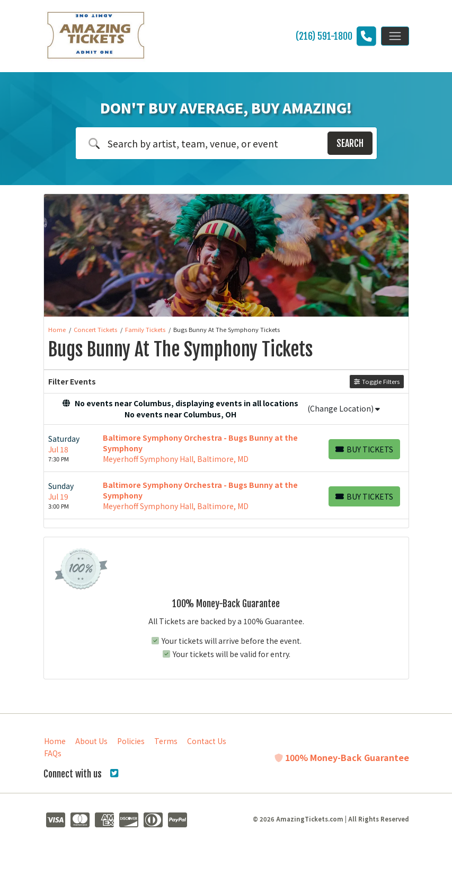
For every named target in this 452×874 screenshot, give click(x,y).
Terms (166, 741)
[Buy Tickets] (364, 449)
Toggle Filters (376, 381)
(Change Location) (343, 408)
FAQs (52, 753)
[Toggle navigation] (395, 36)
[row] (226, 448)
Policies (131, 741)
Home (55, 741)
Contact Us (206, 741)
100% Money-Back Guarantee (341, 757)
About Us (91, 741)
